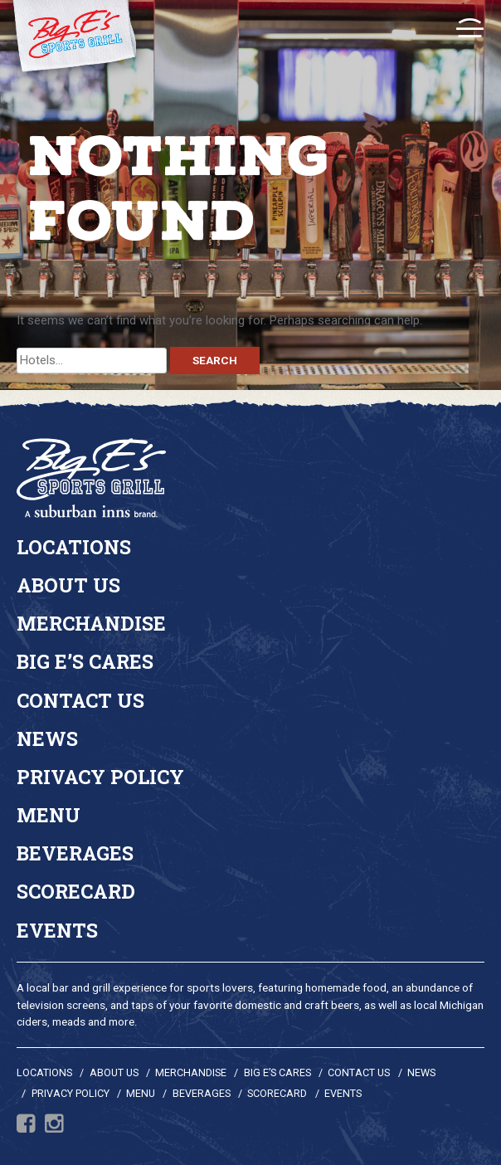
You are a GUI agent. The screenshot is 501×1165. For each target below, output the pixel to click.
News (47, 738)
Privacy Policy (100, 776)
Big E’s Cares (85, 661)
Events (57, 930)
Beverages (75, 853)
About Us (68, 585)
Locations (74, 546)
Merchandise (91, 623)
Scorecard (76, 891)
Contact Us (80, 700)
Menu (48, 814)
